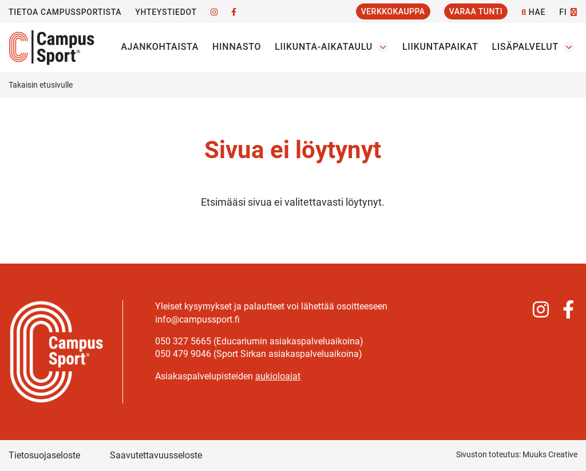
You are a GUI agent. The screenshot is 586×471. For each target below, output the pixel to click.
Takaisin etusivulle (41, 84)
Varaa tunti (476, 11)
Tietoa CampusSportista (65, 12)
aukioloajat (277, 376)
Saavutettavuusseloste (156, 455)
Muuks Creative (549, 454)
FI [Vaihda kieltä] (563, 12)
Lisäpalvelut (525, 46)
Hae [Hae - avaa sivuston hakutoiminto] (533, 12)
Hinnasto (236, 46)
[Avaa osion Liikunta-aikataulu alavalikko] (383, 47)
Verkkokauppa (393, 11)
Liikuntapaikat (440, 46)
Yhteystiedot (165, 12)
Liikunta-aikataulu (324, 46)
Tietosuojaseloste (44, 455)
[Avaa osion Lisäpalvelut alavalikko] (569, 47)
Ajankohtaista (160, 46)
